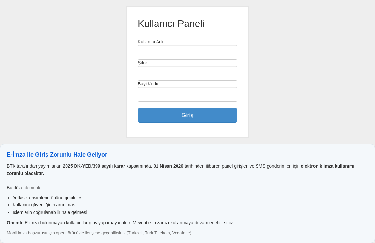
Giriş (188, 115)
